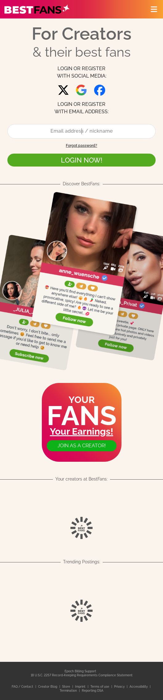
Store (66, 686)
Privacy (119, 686)
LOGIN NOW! (81, 160)
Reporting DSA (92, 690)
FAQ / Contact (23, 686)
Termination (69, 690)
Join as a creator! (82, 446)
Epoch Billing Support (80, 671)
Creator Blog (48, 686)
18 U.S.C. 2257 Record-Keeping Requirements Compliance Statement (82, 675)
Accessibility (139, 686)
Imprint (80, 686)
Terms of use (100, 686)
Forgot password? (81, 145)
